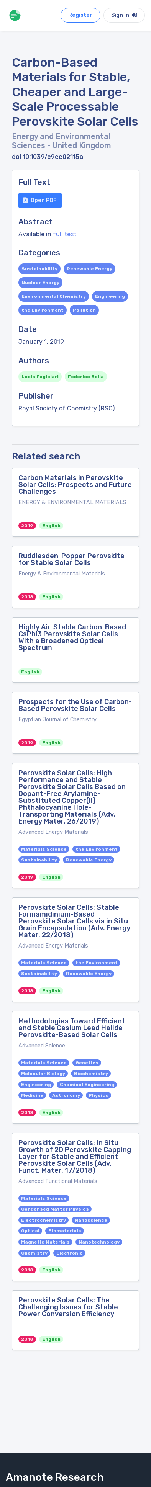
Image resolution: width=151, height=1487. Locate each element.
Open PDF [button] (40, 200)
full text (65, 234)
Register (80, 15)
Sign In (124, 15)
